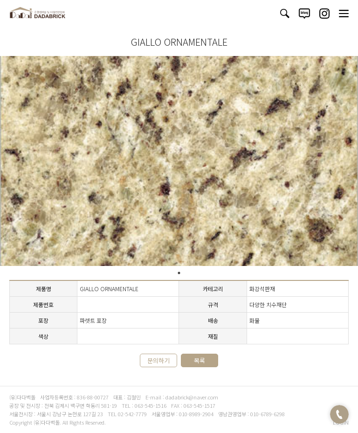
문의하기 (158, 360)
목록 (199, 360)
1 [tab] (179, 273)
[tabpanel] (179, 161)
